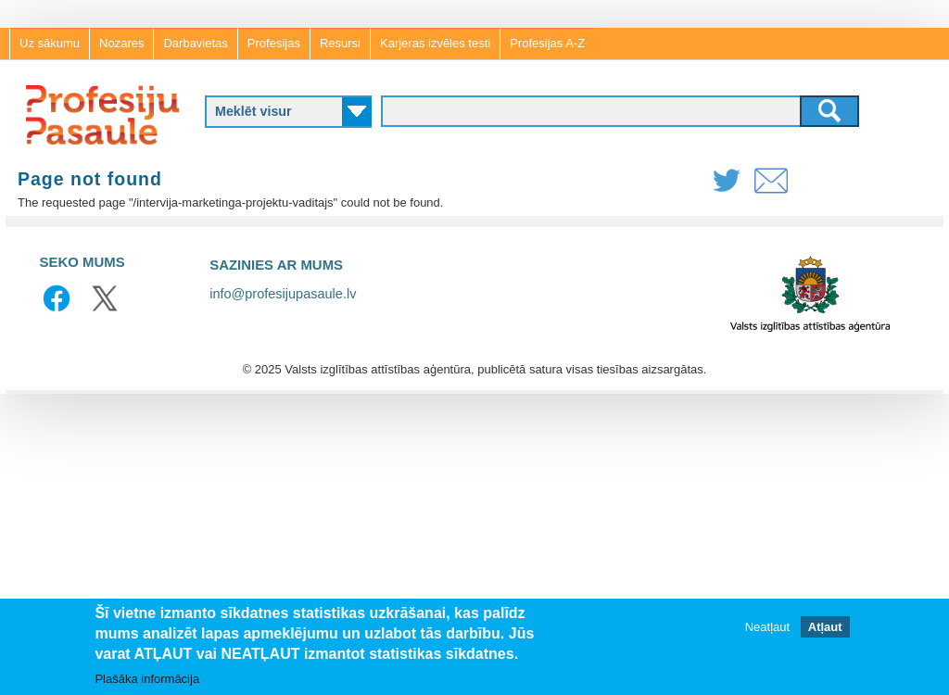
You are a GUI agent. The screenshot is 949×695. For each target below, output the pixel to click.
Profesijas (273, 43)
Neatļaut (767, 628)
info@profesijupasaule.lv (282, 293)
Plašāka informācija (147, 680)
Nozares (121, 43)
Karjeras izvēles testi (435, 43)
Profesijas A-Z (547, 43)
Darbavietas (195, 43)
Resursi (340, 43)
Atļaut (825, 628)
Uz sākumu (49, 43)
